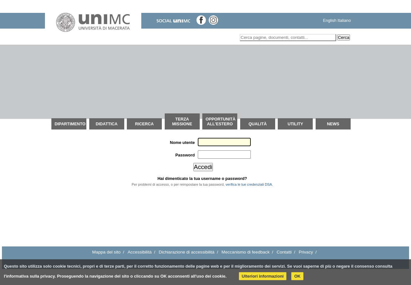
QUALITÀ (258, 123)
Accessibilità (139, 252)
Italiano (344, 20)
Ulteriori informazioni (263, 276)
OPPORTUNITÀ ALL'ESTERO (220, 121)
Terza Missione (182, 121)
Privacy (306, 252)
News (333, 123)
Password (185, 155)
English (330, 20)
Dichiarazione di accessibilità (186, 252)
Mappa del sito (106, 252)
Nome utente (182, 142)
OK (297, 276)
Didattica (107, 123)
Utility (295, 123)
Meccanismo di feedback (246, 252)
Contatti (284, 252)
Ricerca (144, 123)
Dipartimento (70, 123)
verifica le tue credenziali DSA (249, 184)
